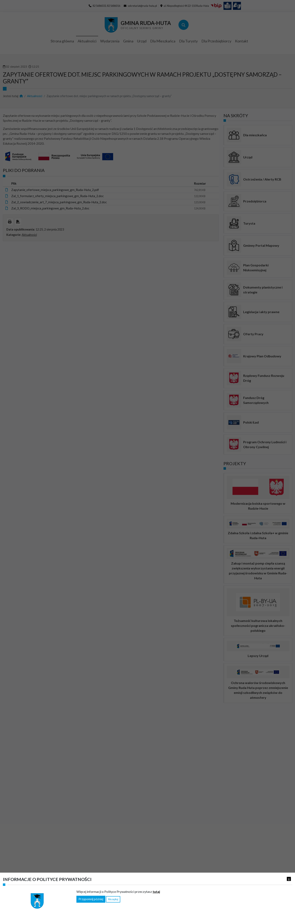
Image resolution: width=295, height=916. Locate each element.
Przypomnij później (90, 899)
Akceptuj (113, 899)
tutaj (156, 891)
